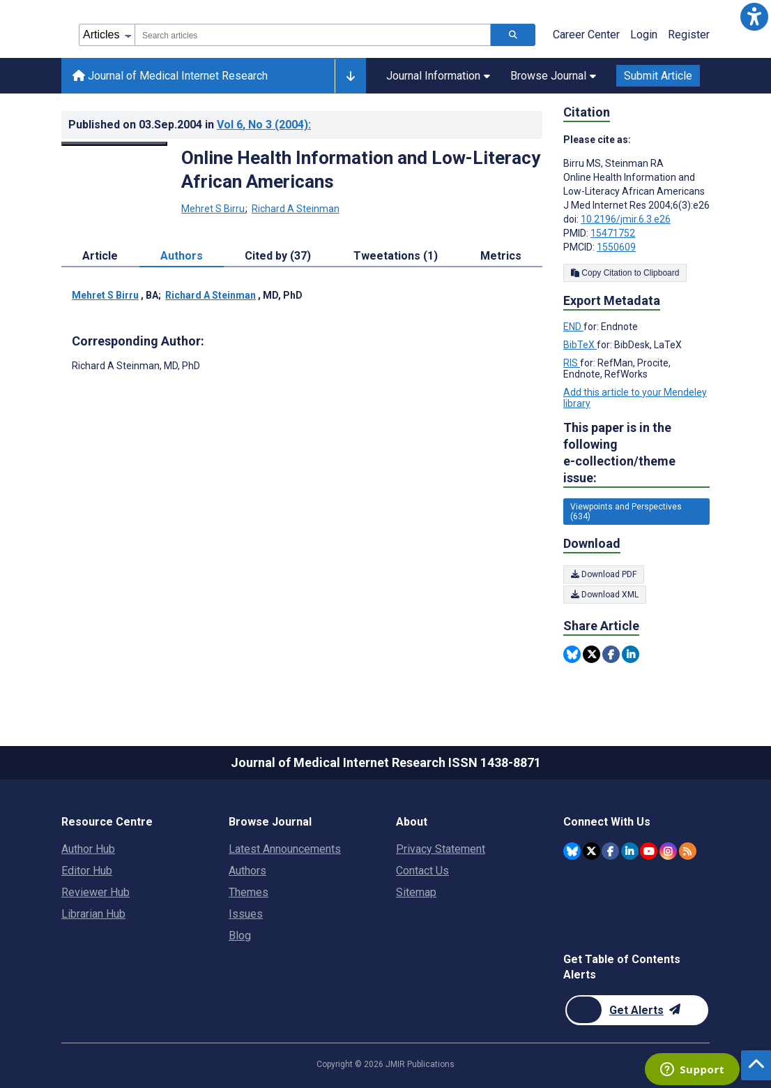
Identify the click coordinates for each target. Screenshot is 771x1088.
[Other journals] (350, 76)
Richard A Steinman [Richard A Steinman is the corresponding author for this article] (136, 365)
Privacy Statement (440, 849)
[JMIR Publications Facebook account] (610, 851)
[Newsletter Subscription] (636, 1010)
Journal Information (438, 75)
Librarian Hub (93, 914)
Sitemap (416, 892)
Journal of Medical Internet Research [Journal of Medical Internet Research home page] (170, 75)
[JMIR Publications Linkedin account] (630, 851)
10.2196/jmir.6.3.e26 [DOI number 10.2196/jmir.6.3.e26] (626, 219)
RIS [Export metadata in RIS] (571, 362)
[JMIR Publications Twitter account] (591, 851)
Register (689, 34)
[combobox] (313, 35)
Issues (246, 914)
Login (643, 34)
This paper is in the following (636, 453)
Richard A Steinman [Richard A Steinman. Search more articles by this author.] (295, 208)
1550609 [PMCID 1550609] (616, 247)
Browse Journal (553, 75)
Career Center (586, 34)
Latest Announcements (285, 849)
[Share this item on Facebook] (611, 654)
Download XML (605, 594)
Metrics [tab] (500, 255)
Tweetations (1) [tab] (395, 255)
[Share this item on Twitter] (591, 654)
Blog (240, 935)
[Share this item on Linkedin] (630, 654)
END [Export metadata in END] (573, 326)
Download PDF (603, 574)
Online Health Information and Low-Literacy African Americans (360, 169)
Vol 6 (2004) (264, 124)
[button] (754, 16)
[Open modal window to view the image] (114, 144)
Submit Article (658, 75)
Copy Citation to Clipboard (625, 273)
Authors (247, 870)
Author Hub (88, 849)
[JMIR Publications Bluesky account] (572, 851)
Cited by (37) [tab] (278, 255)
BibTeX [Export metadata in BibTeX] (580, 344)
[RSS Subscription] (687, 851)
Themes (248, 892)
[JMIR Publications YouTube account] (648, 851)
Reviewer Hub (95, 892)
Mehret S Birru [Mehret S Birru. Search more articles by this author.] (214, 208)
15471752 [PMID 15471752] (612, 233)
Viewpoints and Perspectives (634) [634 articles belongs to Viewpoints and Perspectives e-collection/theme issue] (626, 511)
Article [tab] (100, 255)
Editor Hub (86, 870)
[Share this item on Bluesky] (572, 654)
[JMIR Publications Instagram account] (668, 851)
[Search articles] (513, 35)
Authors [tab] (181, 255)
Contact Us (422, 870)
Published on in (189, 124)
